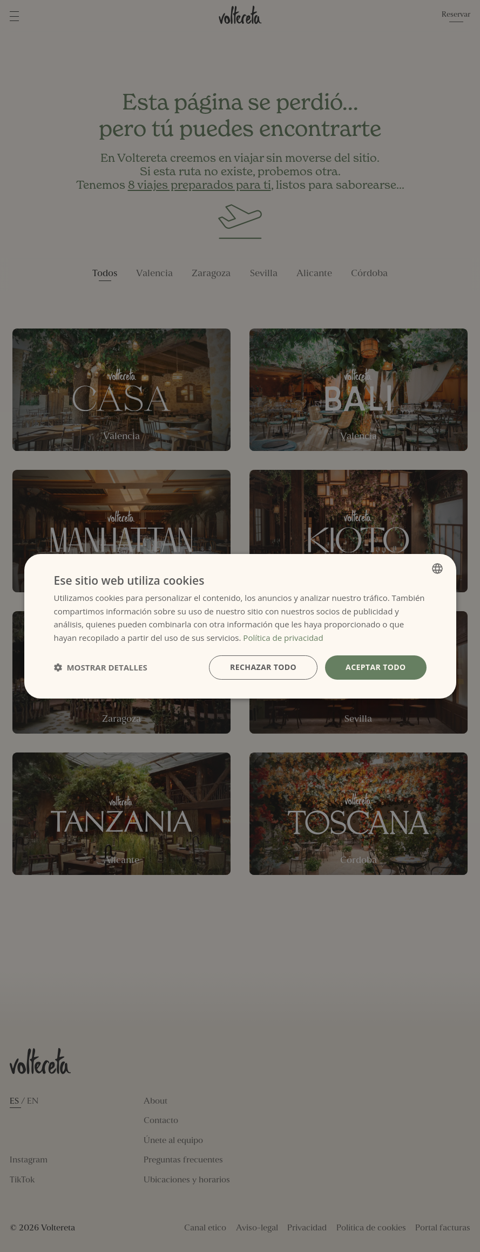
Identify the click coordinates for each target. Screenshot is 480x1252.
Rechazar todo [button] (263, 667)
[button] (100, 667)
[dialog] (240, 625)
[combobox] (437, 568)
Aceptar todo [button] (375, 667)
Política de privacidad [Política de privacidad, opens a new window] (283, 637)
